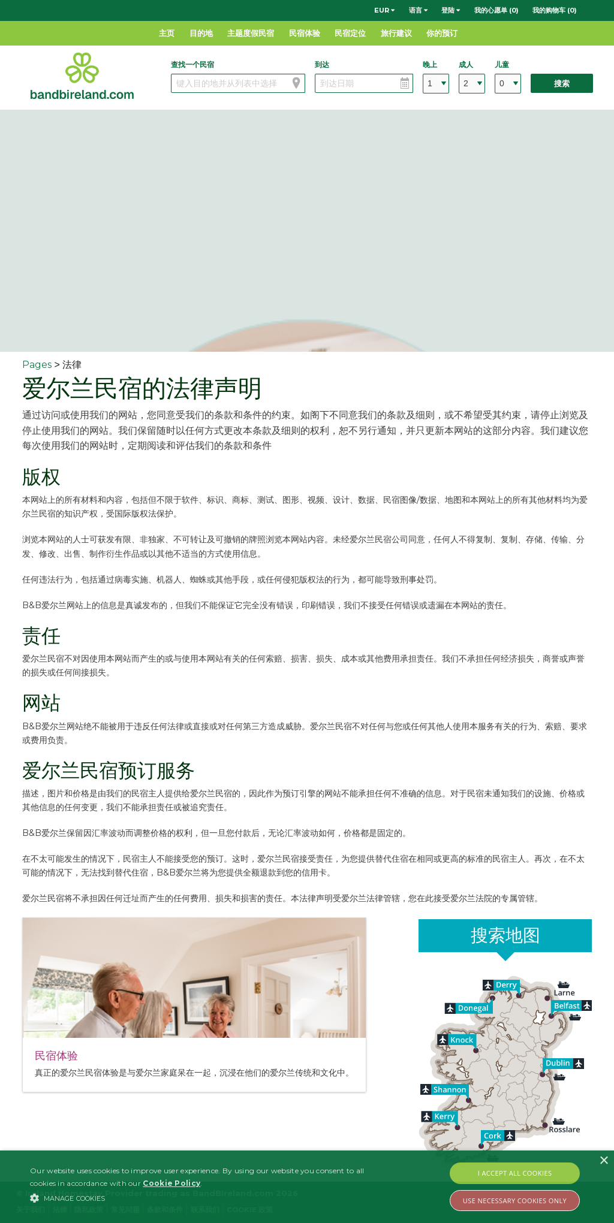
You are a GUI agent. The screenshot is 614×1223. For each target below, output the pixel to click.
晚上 (430, 64)
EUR (384, 10)
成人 (466, 64)
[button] (210, 1198)
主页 (166, 33)
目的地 (201, 33)
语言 (418, 10)
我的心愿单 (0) (496, 10)
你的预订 (442, 33)
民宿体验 (304, 33)
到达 (322, 64)
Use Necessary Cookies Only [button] (515, 1200)
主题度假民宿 (250, 33)
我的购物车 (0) (554, 10)
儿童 (502, 64)
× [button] (603, 1160)
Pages (37, 364)
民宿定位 (350, 33)
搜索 (562, 83)
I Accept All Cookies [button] (515, 1172)
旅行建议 (396, 33)
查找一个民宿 (192, 64)
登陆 (450, 10)
